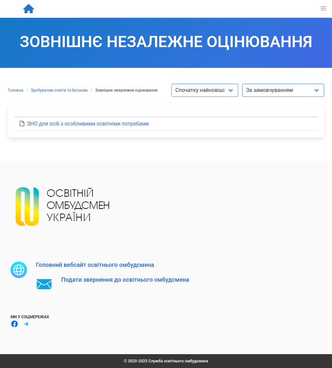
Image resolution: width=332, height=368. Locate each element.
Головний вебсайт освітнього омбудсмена (95, 264)
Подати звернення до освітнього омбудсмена (125, 279)
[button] (323, 8)
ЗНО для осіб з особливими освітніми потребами (88, 124)
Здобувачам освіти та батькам (59, 90)
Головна (15, 90)
